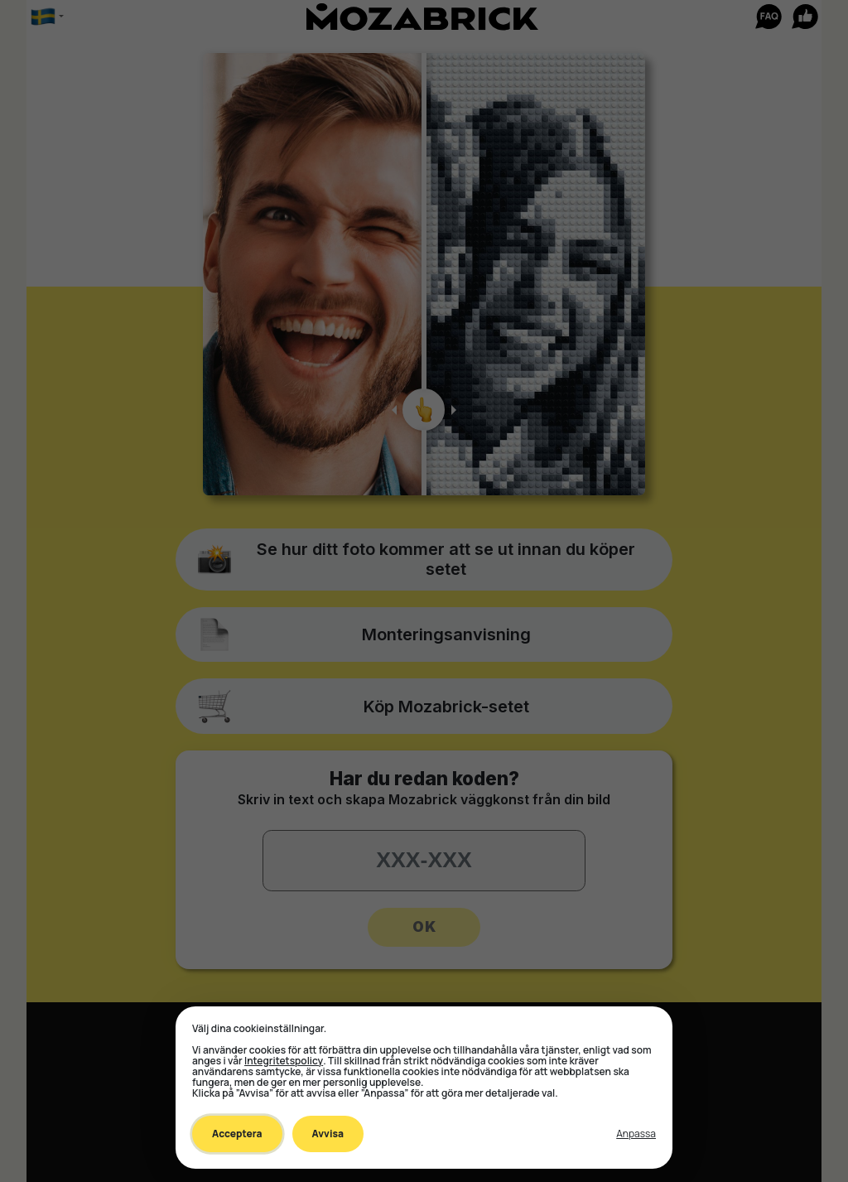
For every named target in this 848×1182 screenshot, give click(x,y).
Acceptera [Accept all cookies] (237, 1134)
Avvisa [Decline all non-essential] (328, 1134)
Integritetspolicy (283, 1060)
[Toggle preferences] (636, 1134)
